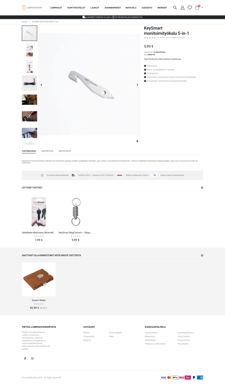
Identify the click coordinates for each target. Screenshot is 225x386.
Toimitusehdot (151, 333)
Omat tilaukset (115, 333)
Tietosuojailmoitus (185, 333)
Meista (86, 333)
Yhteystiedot (89, 336)
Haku (111, 336)
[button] (137, 141)
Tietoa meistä (183, 336)
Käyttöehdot (150, 340)
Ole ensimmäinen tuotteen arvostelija (170, 38)
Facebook (25, 358)
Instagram (32, 358)
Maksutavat (150, 336)
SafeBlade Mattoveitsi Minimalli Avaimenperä (39, 232)
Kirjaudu (87, 340)
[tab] (29, 151)
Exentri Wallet (39, 300)
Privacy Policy (183, 340)
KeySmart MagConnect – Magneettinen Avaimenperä (76, 232)
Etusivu (25, 21)
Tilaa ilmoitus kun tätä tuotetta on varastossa (162, 59)
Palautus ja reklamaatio (155, 344)
